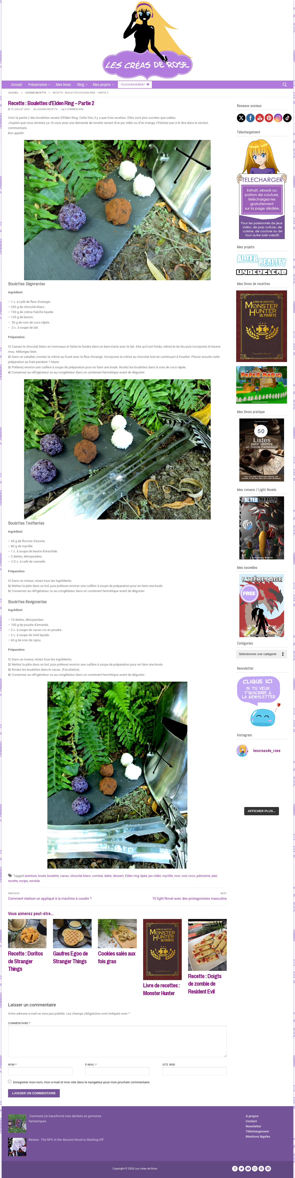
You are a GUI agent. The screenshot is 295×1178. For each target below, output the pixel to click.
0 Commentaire (72, 109)
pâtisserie (203, 876)
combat (97, 876)
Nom (12, 1064)
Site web (168, 1064)
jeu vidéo (154, 876)
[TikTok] (268, 1168)
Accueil (13, 92)
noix (177, 876)
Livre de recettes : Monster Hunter (161, 989)
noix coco (188, 876)
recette (13, 881)
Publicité (14, 1171)
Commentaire (19, 1023)
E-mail (91, 1064)
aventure (31, 876)
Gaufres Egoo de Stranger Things (70, 957)
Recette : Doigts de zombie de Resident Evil (204, 983)
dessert (118, 876)
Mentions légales (258, 1136)
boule (42, 876)
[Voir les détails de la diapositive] (261, 326)
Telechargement (135, 84)
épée (143, 876)
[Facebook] (235, 1168)
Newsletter (253, 1126)
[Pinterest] (261, 1168)
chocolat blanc (80, 876)
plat (214, 876)
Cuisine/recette (35, 92)
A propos (252, 1116)
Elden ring (132, 876)
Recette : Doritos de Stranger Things (25, 960)
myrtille (167, 876)
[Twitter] (241, 1168)
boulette (53, 876)
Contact (251, 1121)
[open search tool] (285, 85)
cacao (64, 876)
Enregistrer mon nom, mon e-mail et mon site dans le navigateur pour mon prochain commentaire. (81, 1082)
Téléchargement (257, 1131)
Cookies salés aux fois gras (116, 957)
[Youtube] (248, 1168)
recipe (23, 881)
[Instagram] (255, 1168)
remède (34, 881)
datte (108, 876)
